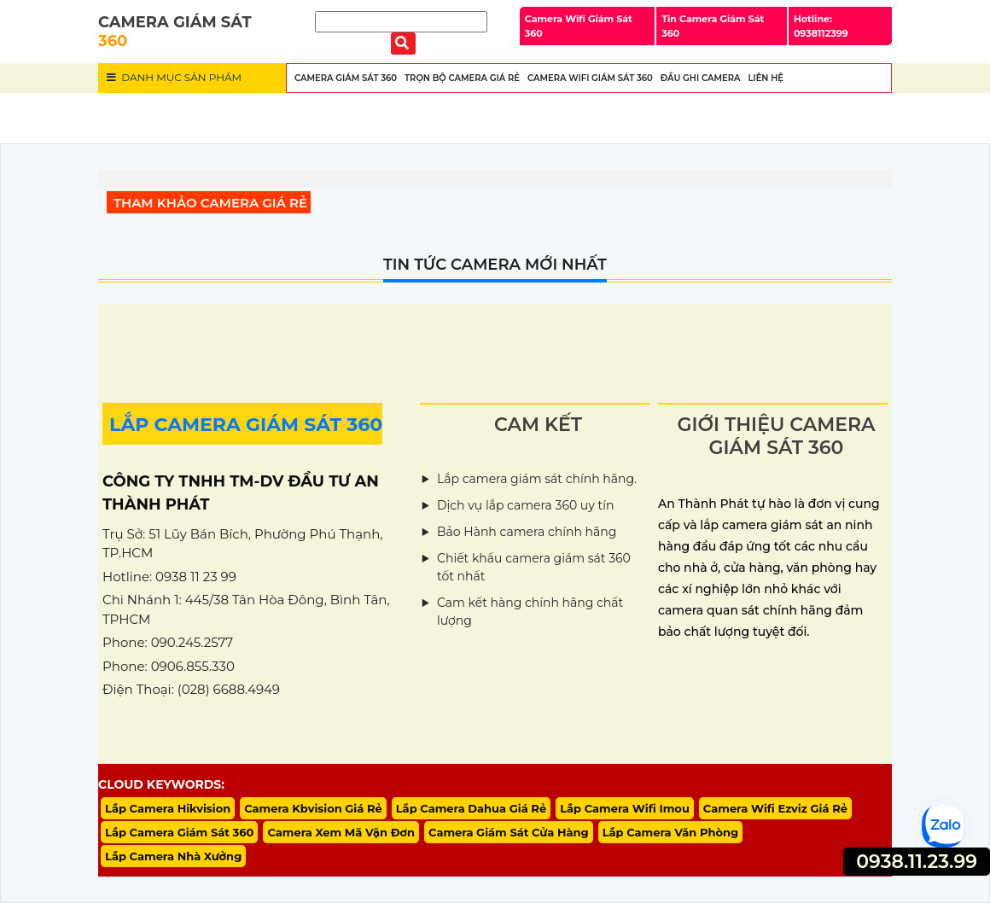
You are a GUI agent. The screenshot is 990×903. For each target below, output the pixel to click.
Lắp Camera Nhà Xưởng (173, 856)
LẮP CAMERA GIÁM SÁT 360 (245, 424)
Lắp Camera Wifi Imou (625, 808)
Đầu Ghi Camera (701, 78)
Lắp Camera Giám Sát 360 (179, 832)
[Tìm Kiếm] (401, 21)
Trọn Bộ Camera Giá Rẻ (462, 78)
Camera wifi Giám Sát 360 (590, 78)
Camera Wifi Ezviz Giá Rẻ (775, 808)
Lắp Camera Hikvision (167, 808)
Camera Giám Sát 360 (345, 78)
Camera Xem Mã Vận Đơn (341, 832)
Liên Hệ (765, 78)
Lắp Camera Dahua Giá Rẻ (471, 808)
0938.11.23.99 (916, 861)
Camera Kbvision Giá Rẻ (313, 808)
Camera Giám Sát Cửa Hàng (508, 832)
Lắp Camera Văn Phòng (671, 832)
